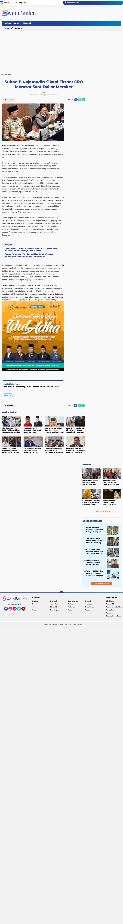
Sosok (34, 610)
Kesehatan (54, 604)
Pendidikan (89, 607)
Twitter (20, 610)
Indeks (8, 23)
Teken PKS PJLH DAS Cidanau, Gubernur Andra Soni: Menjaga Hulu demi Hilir (94, 573)
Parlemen (7, 395)
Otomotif (53, 607)
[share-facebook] (76, 99)
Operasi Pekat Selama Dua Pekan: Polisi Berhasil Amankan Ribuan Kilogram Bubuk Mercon (91, 482)
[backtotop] (61, 593)
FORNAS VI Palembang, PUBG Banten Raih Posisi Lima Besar (32, 387)
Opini (34, 607)
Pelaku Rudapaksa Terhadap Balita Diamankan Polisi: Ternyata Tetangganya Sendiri (111, 503)
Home (6, 3)
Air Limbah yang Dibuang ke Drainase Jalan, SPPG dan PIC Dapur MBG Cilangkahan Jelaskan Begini (95, 551)
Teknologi (53, 610)
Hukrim (35, 604)
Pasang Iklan (110, 604)
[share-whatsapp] (83, 99)
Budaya (19, 28)
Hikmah (88, 601)
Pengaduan (110, 610)
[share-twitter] (79, 99)
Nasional (71, 604)
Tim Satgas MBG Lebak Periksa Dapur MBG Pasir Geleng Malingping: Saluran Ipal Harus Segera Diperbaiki (94, 540)
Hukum (86, 464)
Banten (16, 23)
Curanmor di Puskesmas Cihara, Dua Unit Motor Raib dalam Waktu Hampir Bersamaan (91, 503)
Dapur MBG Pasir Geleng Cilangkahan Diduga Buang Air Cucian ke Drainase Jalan (94, 529)
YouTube (25, 610)
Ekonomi (27, 23)
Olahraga (88, 604)
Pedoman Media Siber (114, 607)
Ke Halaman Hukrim (101, 511)
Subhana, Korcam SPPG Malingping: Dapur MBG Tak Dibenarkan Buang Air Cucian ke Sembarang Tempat (95, 562)
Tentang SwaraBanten (114, 616)
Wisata (87, 610)
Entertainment (73, 601)
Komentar (9, 99)
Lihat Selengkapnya (102, 583)
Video (9, 28)
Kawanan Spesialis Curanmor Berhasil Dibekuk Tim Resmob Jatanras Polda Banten (111, 482)
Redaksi (109, 613)
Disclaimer (110, 601)
